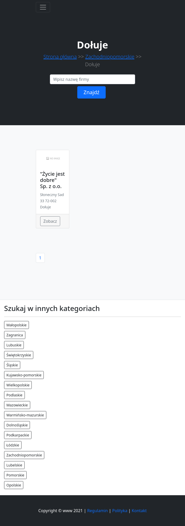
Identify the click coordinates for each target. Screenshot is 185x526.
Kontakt (139, 510)
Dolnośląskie (17, 425)
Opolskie (13, 485)
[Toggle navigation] (43, 7)
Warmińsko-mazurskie (25, 415)
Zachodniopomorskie (109, 56)
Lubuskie (13, 345)
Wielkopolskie (17, 385)
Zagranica (14, 335)
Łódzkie (12, 445)
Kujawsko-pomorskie (23, 375)
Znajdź (92, 92)
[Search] (92, 79)
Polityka (119, 510)
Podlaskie (14, 395)
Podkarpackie (17, 435)
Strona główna (60, 56)
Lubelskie (14, 465)
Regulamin (97, 510)
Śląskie (12, 365)
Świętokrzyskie (18, 355)
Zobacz (50, 221)
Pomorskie (15, 475)
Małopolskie (16, 325)
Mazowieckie (17, 405)
